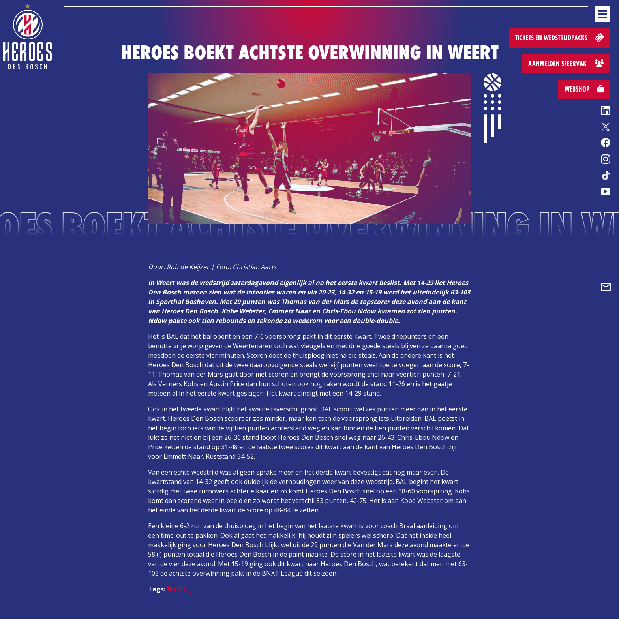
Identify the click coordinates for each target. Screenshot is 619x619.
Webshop (584, 89)
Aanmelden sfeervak (566, 63)
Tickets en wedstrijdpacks (560, 37)
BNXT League (181, 589)
